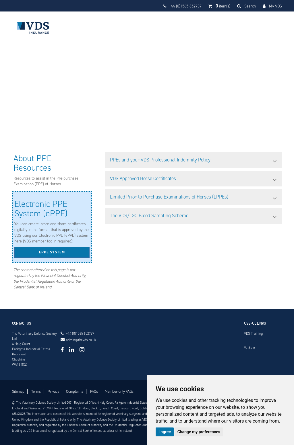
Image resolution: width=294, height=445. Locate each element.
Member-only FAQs (119, 391)
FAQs (94, 391)
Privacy (53, 391)
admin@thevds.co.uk (81, 340)
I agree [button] (164, 431)
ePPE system (52, 252)
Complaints (74, 391)
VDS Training (253, 334)
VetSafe (249, 348)
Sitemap (18, 391)
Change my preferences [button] (198, 431)
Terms (36, 391)
